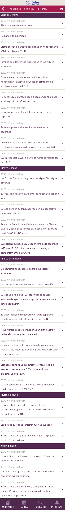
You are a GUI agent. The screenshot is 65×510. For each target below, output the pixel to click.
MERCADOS (8, 507)
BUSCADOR (40, 507)
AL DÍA (24, 507)
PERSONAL (57, 507)
